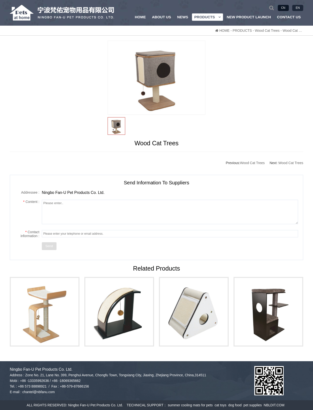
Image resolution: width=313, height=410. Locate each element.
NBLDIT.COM (275, 405)
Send (49, 246)
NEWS (182, 17)
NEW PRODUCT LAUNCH (249, 17)
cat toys (221, 405)
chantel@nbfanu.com (38, 392)
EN (298, 8)
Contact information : (30, 234)
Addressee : (30, 192)
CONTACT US (289, 17)
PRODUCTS (207, 17)
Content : (31, 202)
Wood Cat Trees (267, 30)
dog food (236, 405)
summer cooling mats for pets (191, 405)
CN (283, 8)
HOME (140, 17)
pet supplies (254, 405)
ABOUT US (161, 17)
